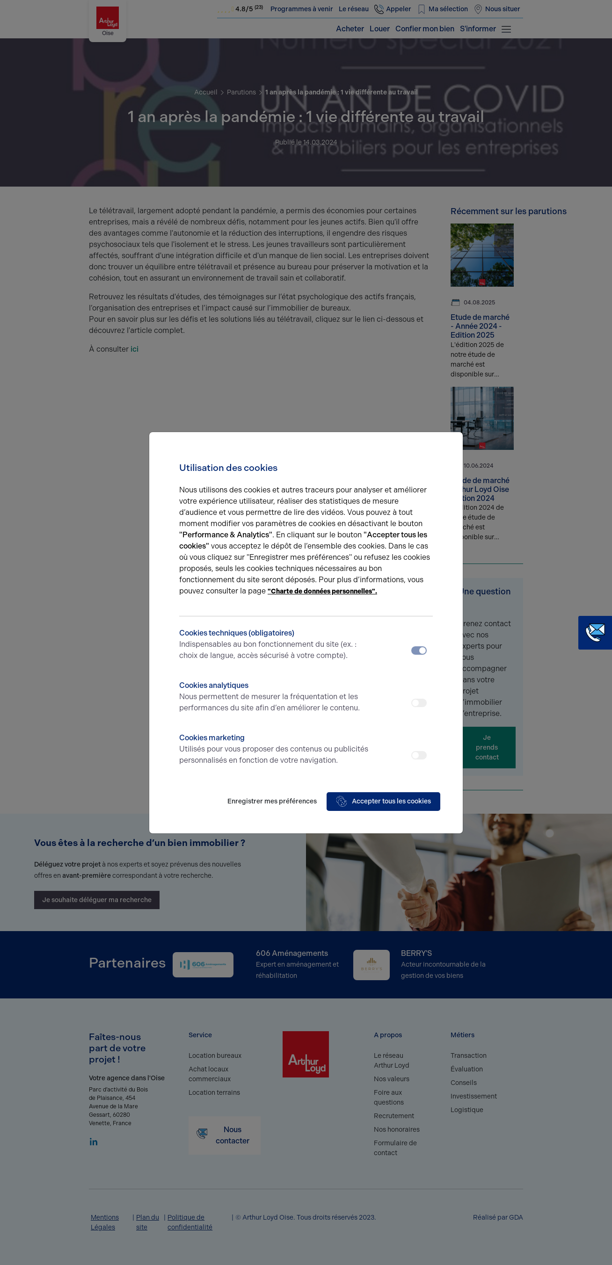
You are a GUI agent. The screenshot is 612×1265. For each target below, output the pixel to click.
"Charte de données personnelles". (322, 591)
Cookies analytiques (274, 697)
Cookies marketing (274, 749)
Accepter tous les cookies (383, 801)
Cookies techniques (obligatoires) (274, 645)
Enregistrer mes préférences (272, 801)
